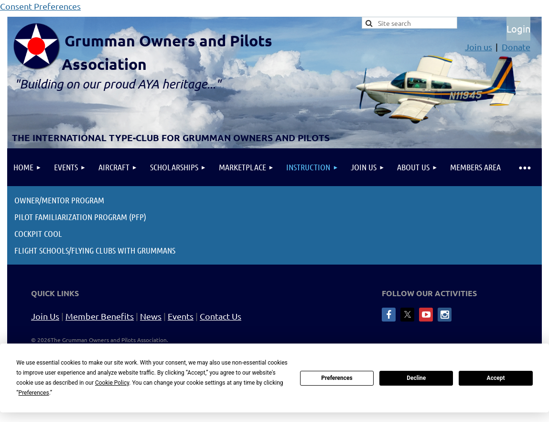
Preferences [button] (34, 392)
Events (181, 316)
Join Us (45, 316)
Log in (518, 29)
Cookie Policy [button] (112, 382)
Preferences (337, 378)
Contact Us (220, 316)
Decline (416, 378)
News (150, 316)
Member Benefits (99, 316)
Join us (478, 47)
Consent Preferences (40, 6)
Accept (496, 378)
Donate (516, 47)
